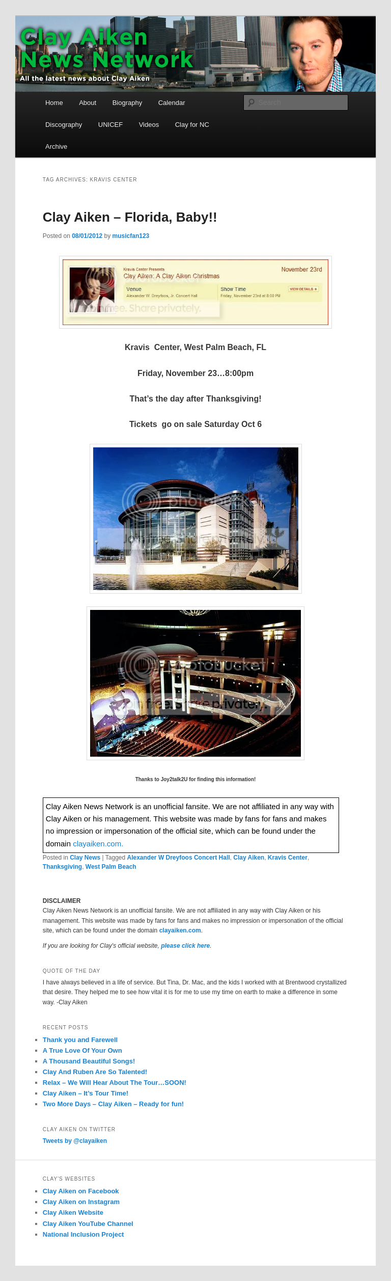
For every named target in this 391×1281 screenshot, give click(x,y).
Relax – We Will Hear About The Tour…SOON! (114, 1082)
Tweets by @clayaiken (75, 1140)
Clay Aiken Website (73, 1212)
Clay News (85, 857)
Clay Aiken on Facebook (81, 1191)
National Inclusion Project (83, 1234)
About (87, 102)
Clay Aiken (248, 857)
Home (54, 102)
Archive (56, 146)
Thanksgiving (62, 866)
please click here (185, 945)
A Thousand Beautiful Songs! (89, 1061)
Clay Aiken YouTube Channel (88, 1223)
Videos (149, 124)
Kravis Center (288, 857)
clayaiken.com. (98, 843)
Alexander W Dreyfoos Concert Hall (178, 857)
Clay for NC (192, 124)
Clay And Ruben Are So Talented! (95, 1072)
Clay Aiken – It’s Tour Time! (85, 1093)
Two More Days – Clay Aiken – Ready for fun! (113, 1104)
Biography (128, 102)
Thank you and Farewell (80, 1040)
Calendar (171, 102)
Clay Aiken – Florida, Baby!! (130, 217)
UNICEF (110, 124)
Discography (63, 124)
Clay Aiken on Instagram (81, 1202)
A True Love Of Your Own (82, 1050)
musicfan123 (131, 235)
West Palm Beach (111, 866)
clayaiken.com (180, 930)
